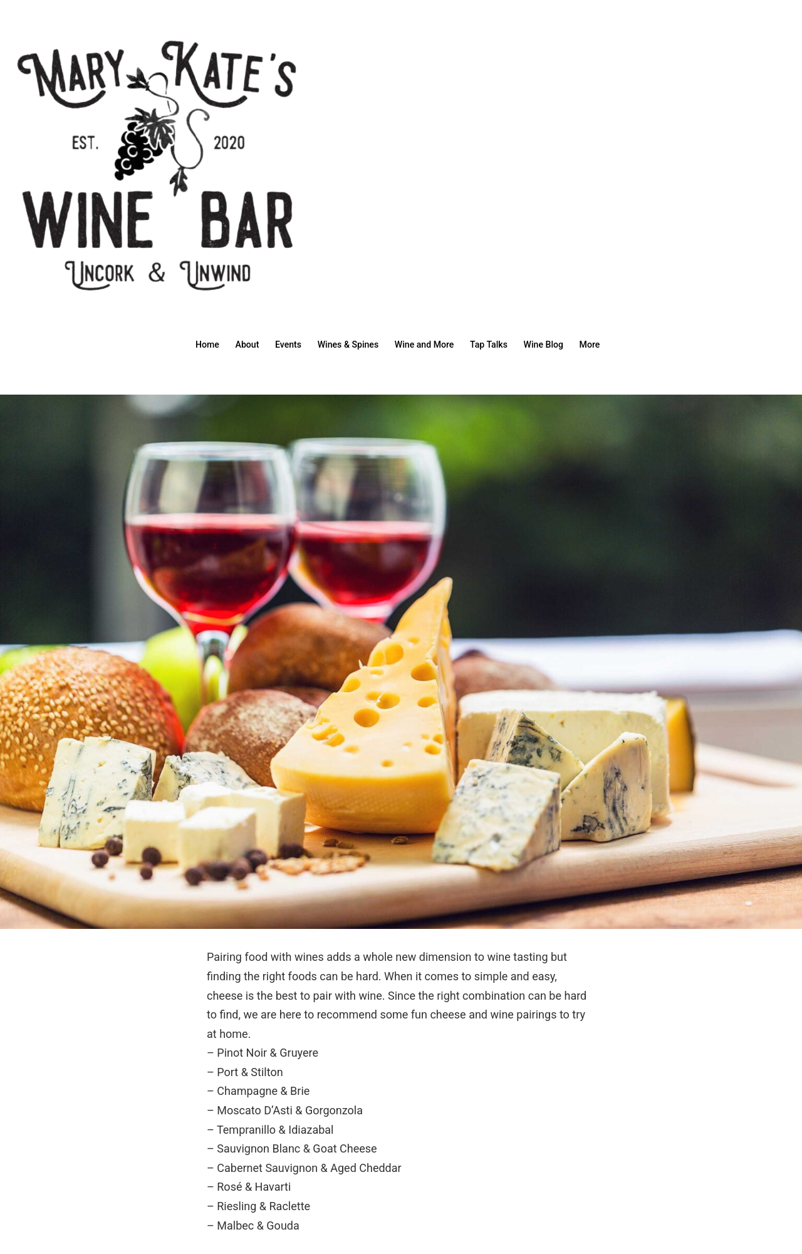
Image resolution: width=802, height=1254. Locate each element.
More (607, 344)
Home (188, 344)
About (233, 344)
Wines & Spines (344, 344)
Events (278, 344)
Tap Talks (497, 344)
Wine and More (426, 344)
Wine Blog (556, 344)
